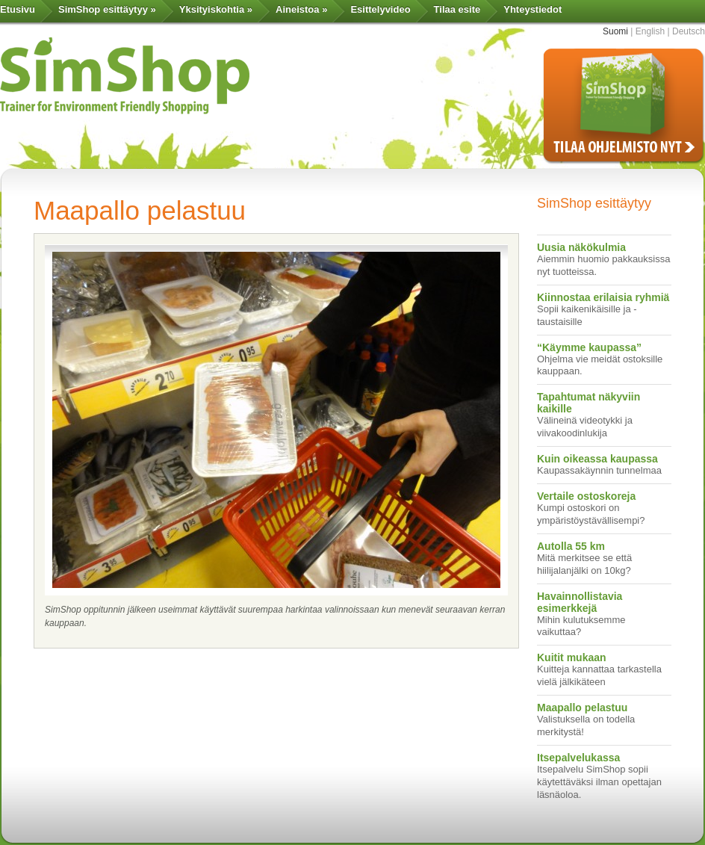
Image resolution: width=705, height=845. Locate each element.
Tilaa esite (457, 9)
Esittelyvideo (380, 9)
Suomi (615, 31)
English (650, 31)
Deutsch (688, 31)
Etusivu (17, 9)
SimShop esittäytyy (107, 9)
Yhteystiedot (532, 9)
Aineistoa (301, 9)
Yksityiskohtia (215, 9)
